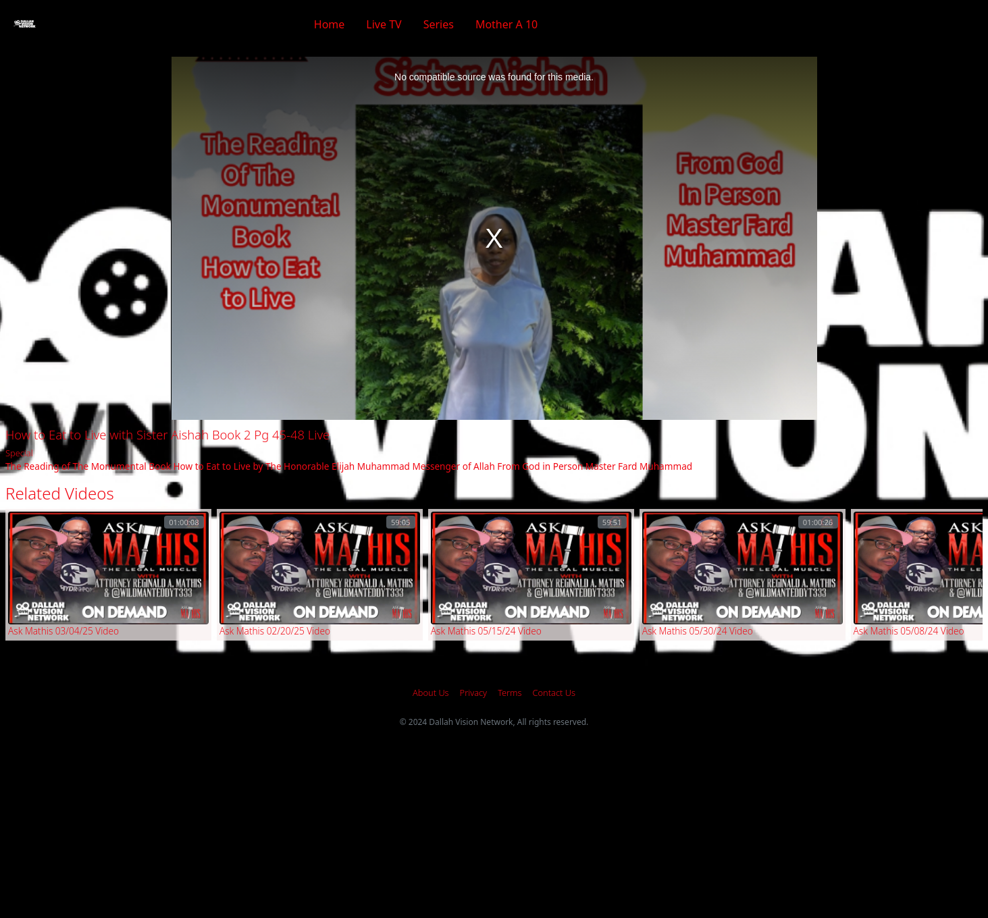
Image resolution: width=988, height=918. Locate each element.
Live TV (383, 24)
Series (438, 24)
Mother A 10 (506, 24)
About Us (431, 692)
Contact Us (554, 692)
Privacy (474, 692)
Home (329, 24)
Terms (509, 692)
